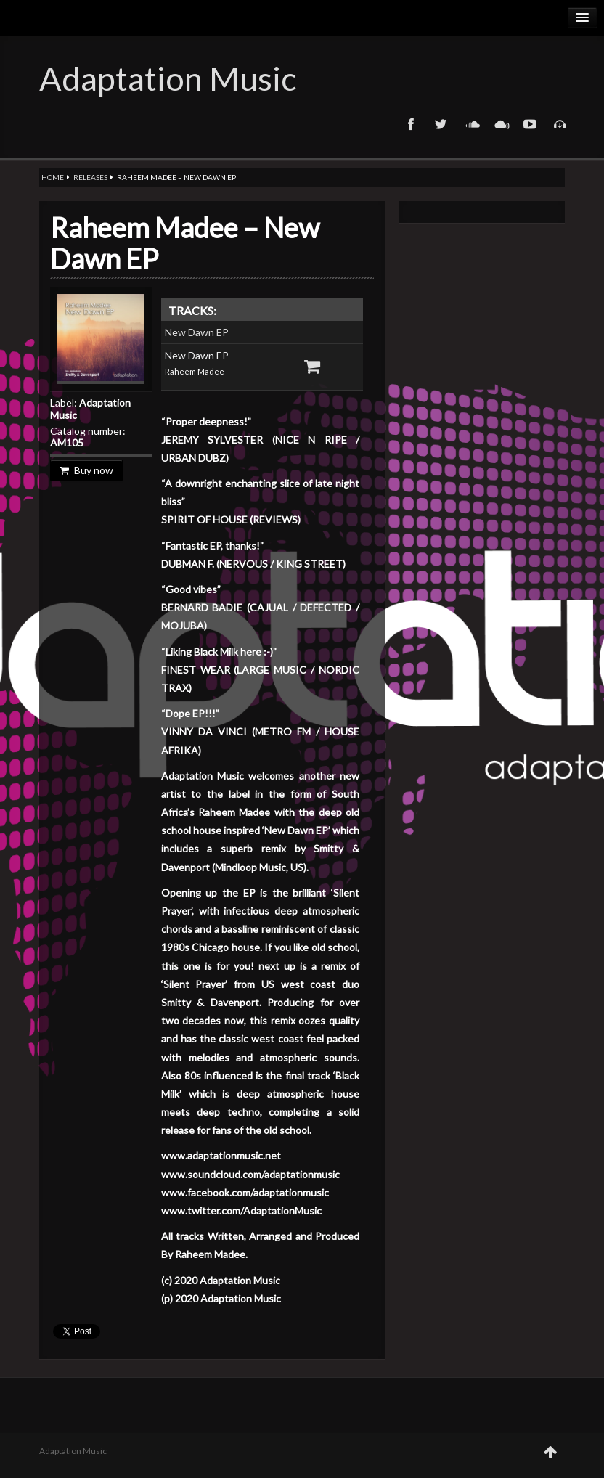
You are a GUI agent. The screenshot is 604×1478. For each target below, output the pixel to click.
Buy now (86, 470)
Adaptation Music (167, 78)
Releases (90, 177)
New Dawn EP (197, 332)
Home (52, 177)
